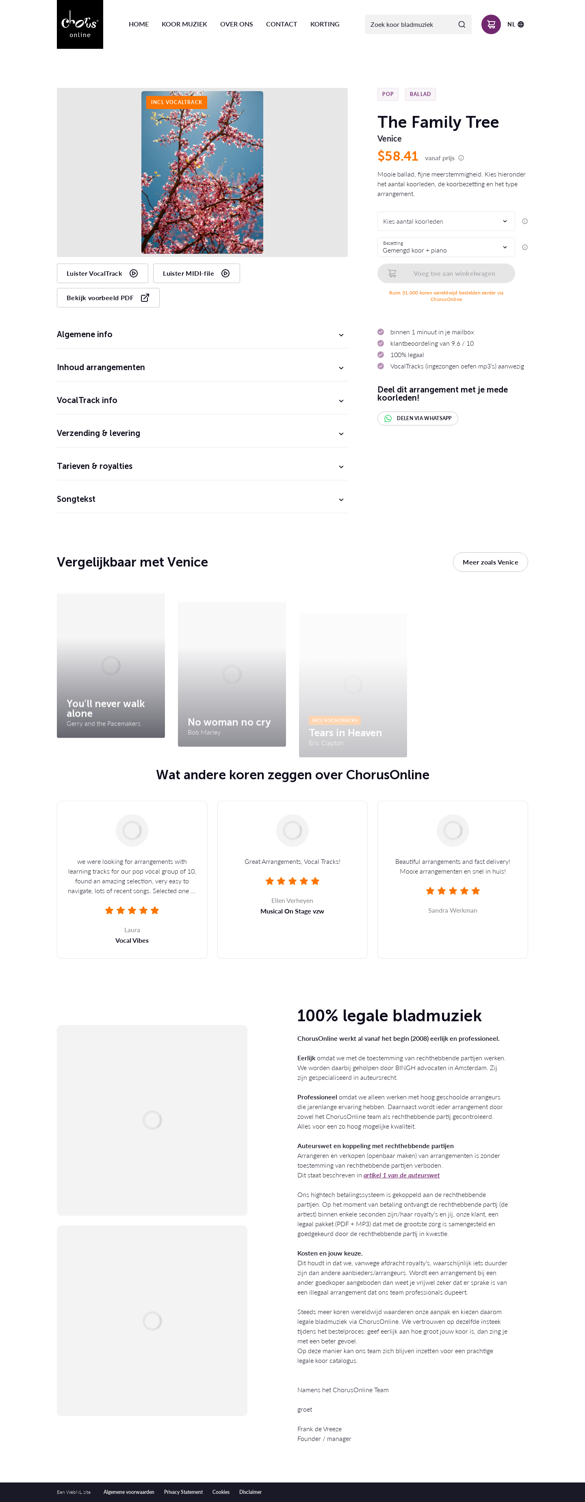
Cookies (221, 1492)
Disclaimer (250, 1492)
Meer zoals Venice (490, 562)
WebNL (74, 1492)
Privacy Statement (183, 1492)
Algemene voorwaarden (129, 1492)
